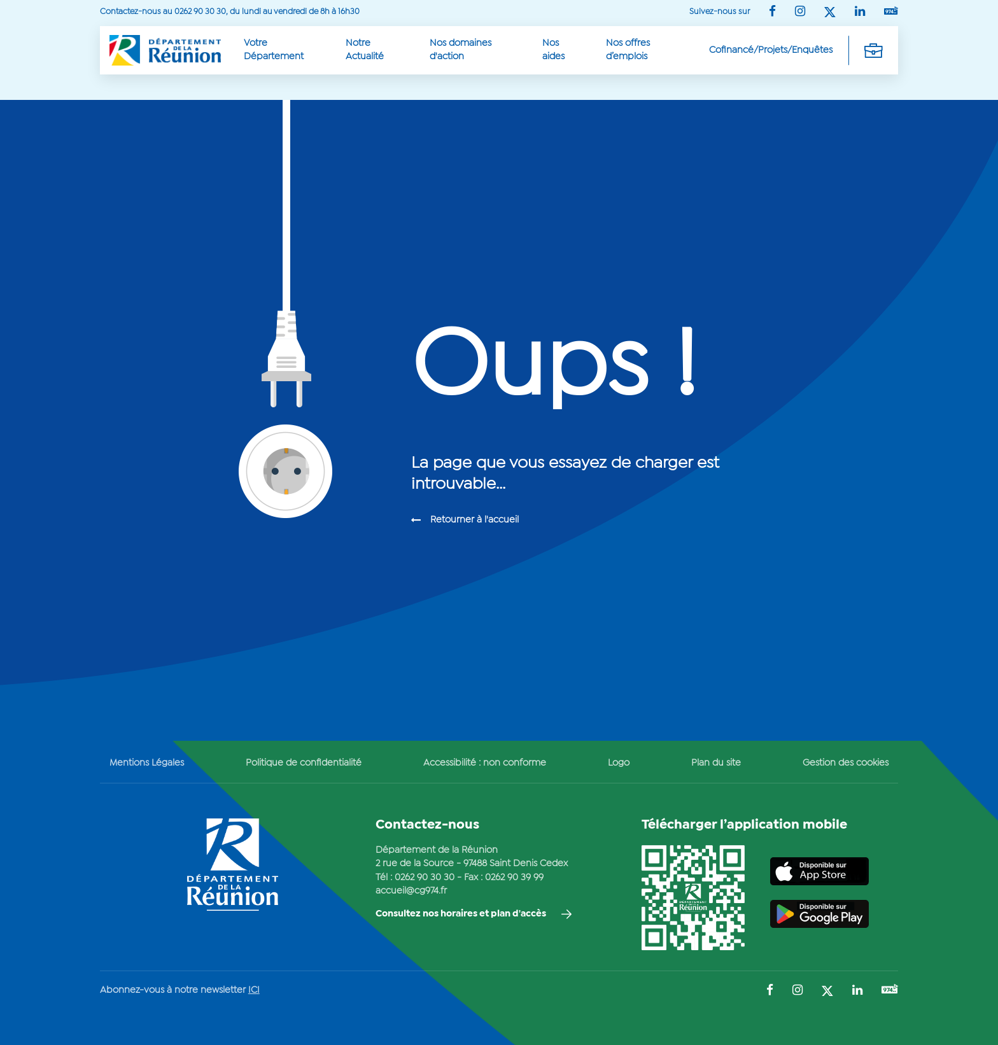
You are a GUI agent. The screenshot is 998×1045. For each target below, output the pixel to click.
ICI (254, 990)
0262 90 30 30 (424, 877)
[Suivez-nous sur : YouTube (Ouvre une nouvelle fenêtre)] (891, 11)
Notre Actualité (365, 49)
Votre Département (274, 49)
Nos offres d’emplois (628, 49)
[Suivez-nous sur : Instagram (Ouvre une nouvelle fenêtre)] (800, 12)
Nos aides (553, 49)
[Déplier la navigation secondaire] (873, 50)
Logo (618, 763)
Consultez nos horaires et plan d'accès (461, 914)
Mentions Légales (146, 763)
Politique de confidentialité (304, 763)
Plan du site (716, 763)
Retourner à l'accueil (474, 520)
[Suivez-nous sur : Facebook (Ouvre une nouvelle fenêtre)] (772, 12)
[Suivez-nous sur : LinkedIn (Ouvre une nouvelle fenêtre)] (860, 12)
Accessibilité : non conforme (484, 763)
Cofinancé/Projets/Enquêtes (771, 50)
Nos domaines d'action (460, 49)
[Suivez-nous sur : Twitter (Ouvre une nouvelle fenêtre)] (830, 13)
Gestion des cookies (846, 763)
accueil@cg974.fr (411, 891)
